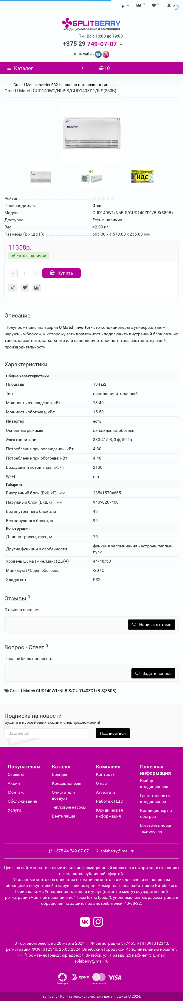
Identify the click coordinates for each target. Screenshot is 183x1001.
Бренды (59, 774)
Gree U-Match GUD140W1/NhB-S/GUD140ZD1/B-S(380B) (63, 690)
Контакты (106, 774)
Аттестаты (106, 792)
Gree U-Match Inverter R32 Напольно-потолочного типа (62, 84)
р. (126, 5)
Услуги (14, 810)
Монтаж (16, 792)
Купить (61, 273)
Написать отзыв (151, 624)
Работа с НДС (109, 801)
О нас (101, 783)
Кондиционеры (66, 783)
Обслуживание (22, 801)
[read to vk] (85, 922)
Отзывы (16, 774)
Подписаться (113, 733)
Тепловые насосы (69, 807)
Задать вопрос (153, 673)
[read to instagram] (98, 922)
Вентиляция (63, 816)
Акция (14, 783)
